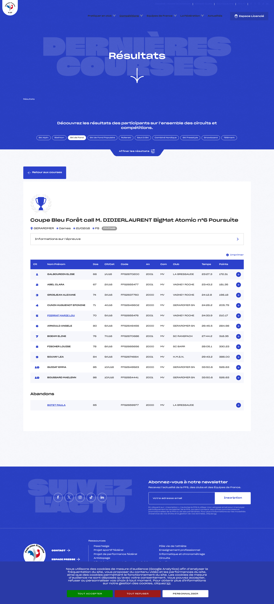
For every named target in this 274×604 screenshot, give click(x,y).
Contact (58, 561)
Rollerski (126, 148)
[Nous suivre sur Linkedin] (267, 4)
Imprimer (235, 265)
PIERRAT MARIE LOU (61, 326)
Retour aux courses (45, 183)
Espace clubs (203, 4)
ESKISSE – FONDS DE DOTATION (173, 4)
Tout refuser (137, 594)
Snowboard (211, 148)
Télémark (229, 148)
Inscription (233, 508)
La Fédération (190, 16)
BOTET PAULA (56, 416)
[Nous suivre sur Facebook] (251, 4)
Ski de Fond (77, 148)
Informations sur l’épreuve (137, 249)
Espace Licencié (249, 16)
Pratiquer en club (100, 16)
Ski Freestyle (190, 148)
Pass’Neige (101, 557)
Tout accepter (90, 594)
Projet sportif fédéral (108, 561)
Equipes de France (160, 16)
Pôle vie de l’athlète (173, 557)
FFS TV (242, 4)
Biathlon (59, 148)
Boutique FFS (225, 4)
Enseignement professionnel (179, 561)
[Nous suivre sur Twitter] (255, 4)
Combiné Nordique (166, 148)
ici (215, 524)
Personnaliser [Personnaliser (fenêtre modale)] (185, 594)
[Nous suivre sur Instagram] (259, 4)
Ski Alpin (44, 148)
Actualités (215, 16)
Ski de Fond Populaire (102, 148)
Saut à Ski (143, 148)
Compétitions (129, 16)
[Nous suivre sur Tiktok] (263, 4)
